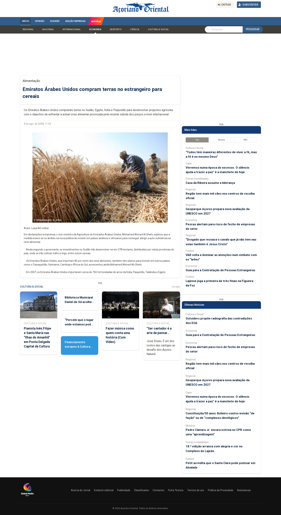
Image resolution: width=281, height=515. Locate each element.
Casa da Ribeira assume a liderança (210, 183)
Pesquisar (252, 29)
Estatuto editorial (103, 490)
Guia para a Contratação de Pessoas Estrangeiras (220, 270)
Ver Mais (176, 287)
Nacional (48, 29)
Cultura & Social (158, 29)
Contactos (158, 490)
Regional (28, 29)
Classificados (141, 490)
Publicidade (123, 490)
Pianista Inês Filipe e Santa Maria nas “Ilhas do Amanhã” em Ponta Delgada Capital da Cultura (37, 337)
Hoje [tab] (197, 140)
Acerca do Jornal (80, 490)
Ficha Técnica (175, 490)
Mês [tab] (245, 140)
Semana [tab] (221, 140)
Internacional (72, 29)
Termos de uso (195, 490)
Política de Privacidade (220, 490)
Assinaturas (244, 490)
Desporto (116, 29)
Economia (95, 29)
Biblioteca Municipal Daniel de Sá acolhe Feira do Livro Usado (79, 302)
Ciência (134, 29)
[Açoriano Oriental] (27, 496)
